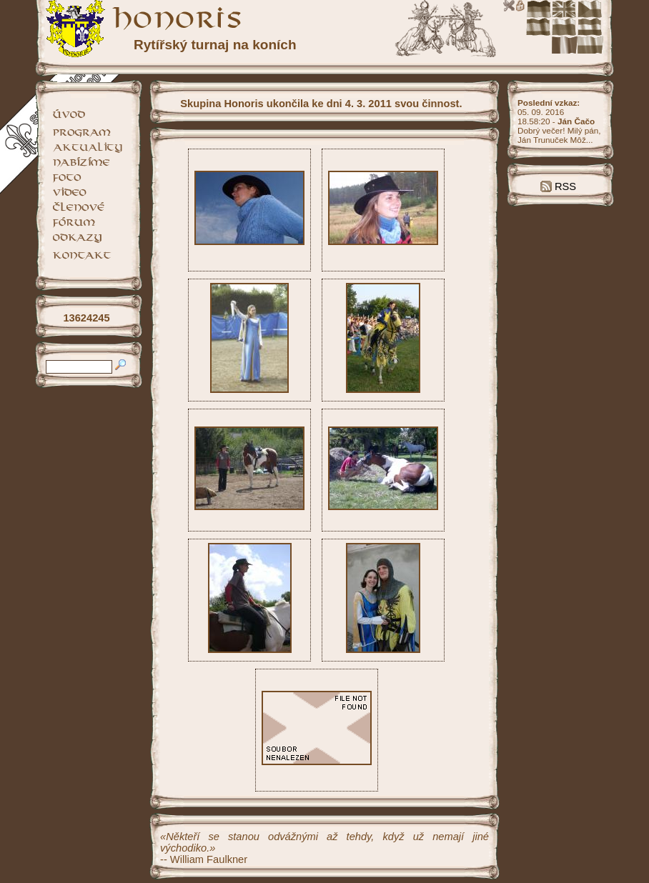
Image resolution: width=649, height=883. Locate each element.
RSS (558, 186)
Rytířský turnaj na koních (215, 44)
